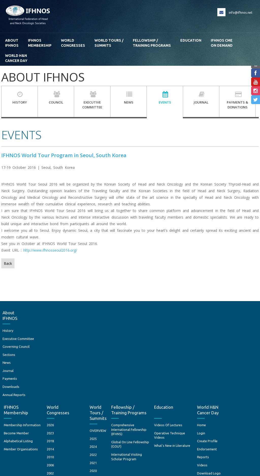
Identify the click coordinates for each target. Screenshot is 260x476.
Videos (223, 372)
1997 (71, 388)
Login (222, 340)
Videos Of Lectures (189, 332)
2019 (114, 385)
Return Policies (244, 451)
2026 (71, 332)
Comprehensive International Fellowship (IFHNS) (150, 336)
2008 (114, 433)
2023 (71, 340)
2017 (114, 401)
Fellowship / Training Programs (152, 42)
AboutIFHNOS (12, 42)
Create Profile (228, 348)
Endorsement (228, 356)
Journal (9, 381)
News (8, 372)
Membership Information (43, 332)
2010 (71, 364)
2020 (114, 377)
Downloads (12, 397)
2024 (114, 353)
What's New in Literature (193, 352)
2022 (114, 361)
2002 (71, 380)
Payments (11, 389)
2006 (71, 372)
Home (222, 332)
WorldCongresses (73, 42)
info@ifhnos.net (240, 12)
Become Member (38, 340)
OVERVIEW (119, 337)
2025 (114, 345)
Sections (10, 365)
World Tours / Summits (108, 42)
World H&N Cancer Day (16, 58)
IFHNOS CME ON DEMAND (222, 42)
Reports (224, 364)
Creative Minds (244, 470)
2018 (71, 348)
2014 (71, 356)
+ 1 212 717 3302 (132, 447)
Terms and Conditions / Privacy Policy (203, 451)
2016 (114, 409)
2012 (114, 417)
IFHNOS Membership (40, 42)
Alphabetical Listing (39, 348)
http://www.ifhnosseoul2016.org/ (50, 250)
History (9, 332)
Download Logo (230, 380)
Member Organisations (42, 356)
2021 (114, 369)
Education (190, 42)
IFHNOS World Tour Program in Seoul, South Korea (63, 155)
